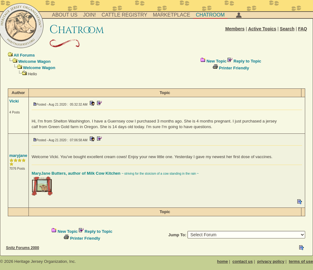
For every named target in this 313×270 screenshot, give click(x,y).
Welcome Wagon (34, 61)
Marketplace (171, 15)
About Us (65, 15)
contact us (242, 261)
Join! (89, 15)
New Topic (217, 61)
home (222, 261)
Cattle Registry (124, 15)
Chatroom (210, 15)
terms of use (301, 261)
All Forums (24, 55)
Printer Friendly (234, 68)
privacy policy (271, 261)
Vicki (14, 101)
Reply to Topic (247, 61)
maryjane (18, 155)
